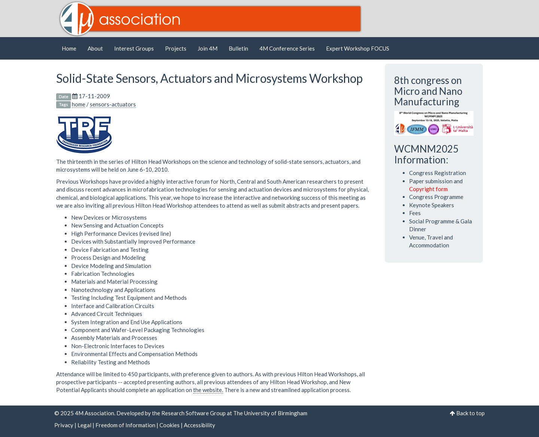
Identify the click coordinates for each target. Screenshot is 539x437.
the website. (208, 389)
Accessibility (199, 425)
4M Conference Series (287, 48)
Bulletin (238, 48)
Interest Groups (134, 48)
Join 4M (207, 48)
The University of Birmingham (270, 413)
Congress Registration (437, 172)
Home (69, 48)
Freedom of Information (125, 425)
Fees (415, 213)
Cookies (169, 425)
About (95, 48)
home (78, 104)
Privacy (63, 425)
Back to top (470, 413)
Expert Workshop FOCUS (357, 48)
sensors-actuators (113, 104)
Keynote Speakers (431, 205)
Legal (84, 425)
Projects (175, 48)
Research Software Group (193, 413)
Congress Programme (436, 196)
